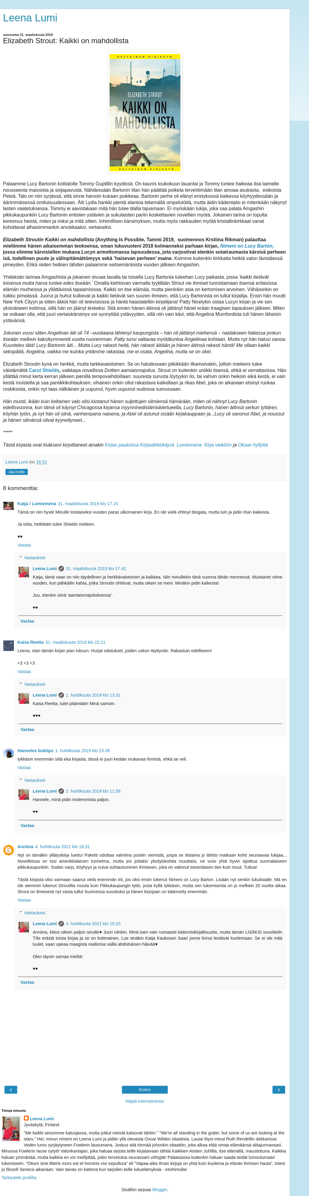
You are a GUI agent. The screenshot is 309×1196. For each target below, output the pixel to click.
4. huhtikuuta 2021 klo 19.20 (93, 923)
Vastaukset (34, 557)
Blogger (159, 1189)
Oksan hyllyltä (253, 444)
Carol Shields (44, 370)
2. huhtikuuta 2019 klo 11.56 (93, 791)
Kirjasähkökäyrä (157, 444)
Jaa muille (16, 472)
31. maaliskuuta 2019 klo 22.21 (75, 642)
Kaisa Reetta (30, 642)
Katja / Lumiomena (37, 503)
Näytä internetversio (145, 1101)
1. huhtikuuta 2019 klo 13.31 (93, 695)
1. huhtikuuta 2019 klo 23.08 (82, 750)
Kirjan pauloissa (122, 444)
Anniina (25, 846)
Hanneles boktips (35, 750)
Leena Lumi (30, 18)
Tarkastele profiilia (19, 1177)
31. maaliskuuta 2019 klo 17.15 (88, 503)
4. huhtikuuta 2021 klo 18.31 (62, 846)
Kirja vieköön (218, 444)
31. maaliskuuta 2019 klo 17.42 (96, 568)
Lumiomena (189, 444)
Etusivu (145, 1090)
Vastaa (24, 545)
